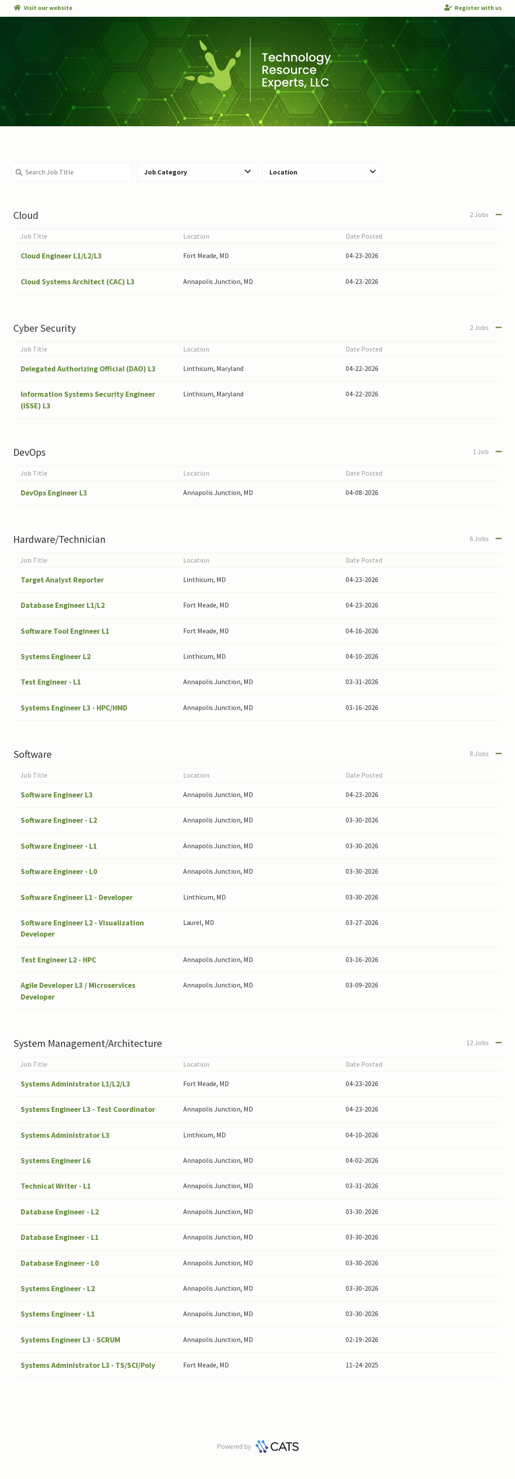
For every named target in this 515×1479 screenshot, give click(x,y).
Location (322, 172)
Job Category (197, 172)
